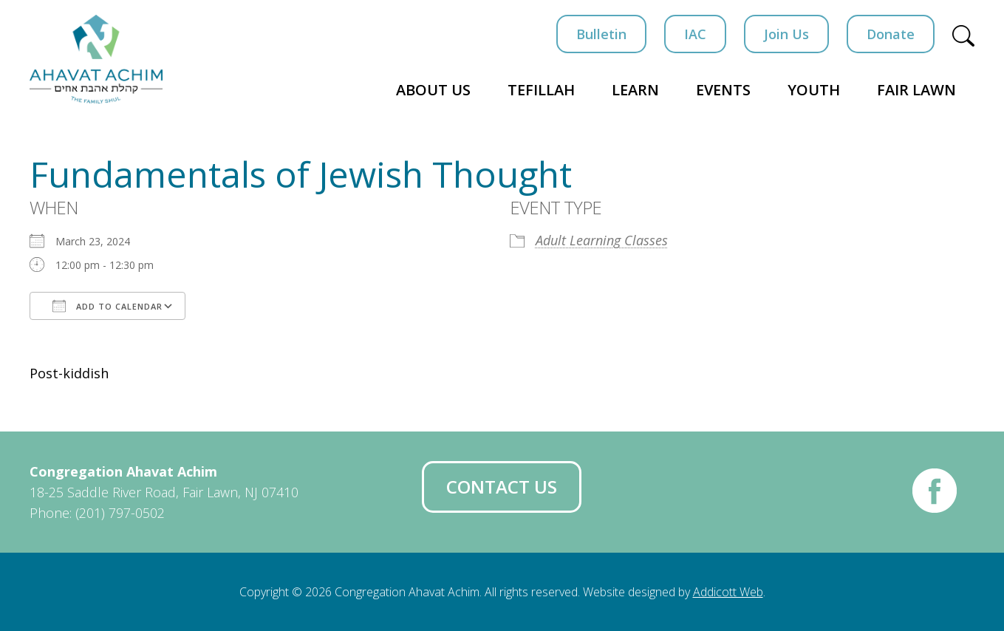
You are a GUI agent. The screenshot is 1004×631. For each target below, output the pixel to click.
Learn (635, 90)
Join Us (786, 34)
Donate (891, 34)
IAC (695, 34)
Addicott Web (728, 592)
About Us (433, 90)
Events (723, 90)
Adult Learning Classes (602, 240)
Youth (814, 90)
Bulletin (601, 34)
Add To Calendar (107, 306)
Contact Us (501, 486)
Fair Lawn (916, 90)
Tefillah (541, 90)
